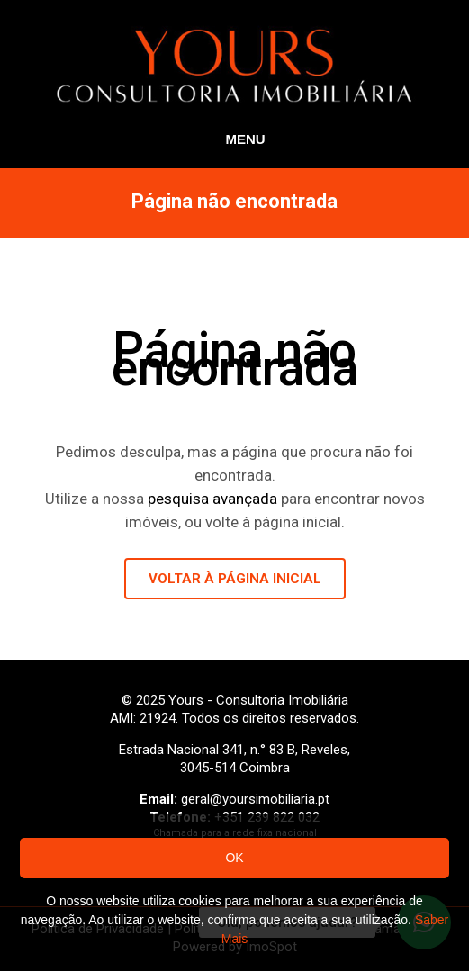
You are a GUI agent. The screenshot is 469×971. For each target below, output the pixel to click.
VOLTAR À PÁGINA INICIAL (235, 579)
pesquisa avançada (212, 499)
